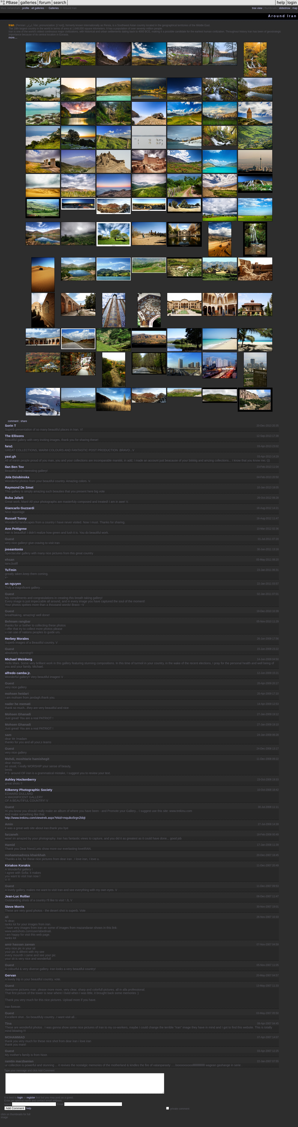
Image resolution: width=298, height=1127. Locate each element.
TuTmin (10, 570)
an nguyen (13, 583)
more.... (13, 37)
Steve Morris (14, 906)
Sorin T (10, 425)
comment (13, 421)
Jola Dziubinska (17, 477)
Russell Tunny (16, 518)
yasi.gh (10, 456)
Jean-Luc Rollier (17, 896)
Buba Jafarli (14, 498)
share (24, 421)
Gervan (10, 975)
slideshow (284, 8)
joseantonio (14, 549)
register (31, 1101)
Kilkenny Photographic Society (28, 790)
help (28, 1112)
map (294, 8)
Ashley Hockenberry (20, 779)
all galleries (37, 8)
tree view (257, 8)
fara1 (9, 446)
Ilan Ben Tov (14, 467)
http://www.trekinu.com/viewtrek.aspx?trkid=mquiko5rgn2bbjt (45, 817)
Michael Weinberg (18, 659)
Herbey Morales (17, 638)
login (20, 1101)
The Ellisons (14, 436)
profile (25, 8)
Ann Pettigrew (16, 528)
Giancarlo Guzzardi (19, 508)
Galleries (54, 8)
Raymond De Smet (19, 487)
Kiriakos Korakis (17, 865)
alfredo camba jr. (17, 673)
